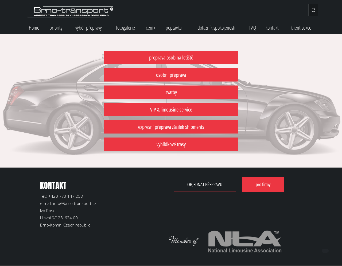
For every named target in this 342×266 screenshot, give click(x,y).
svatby (171, 92)
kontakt (272, 27)
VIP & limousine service (171, 109)
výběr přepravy (88, 27)
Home (34, 27)
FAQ (252, 27)
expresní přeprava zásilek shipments (171, 126)
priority (56, 27)
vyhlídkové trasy (171, 144)
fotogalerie (125, 27)
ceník (150, 27)
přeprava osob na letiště (171, 57)
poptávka (174, 27)
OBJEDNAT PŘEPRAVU (204, 184)
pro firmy (263, 184)
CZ (313, 10)
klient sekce (301, 27)
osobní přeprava (171, 74)
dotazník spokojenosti (216, 27)
